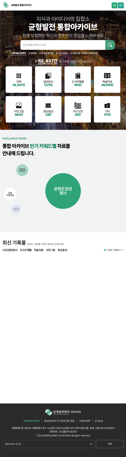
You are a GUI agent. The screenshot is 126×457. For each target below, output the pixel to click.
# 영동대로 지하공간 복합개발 (84, 53)
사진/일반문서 (9, 252)
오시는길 (99, 421)
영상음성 (62, 252)
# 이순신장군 (62, 53)
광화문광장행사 (63, 191)
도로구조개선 (10, 194)
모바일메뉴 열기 (121, 5)
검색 (110, 45)
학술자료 (39, 252)
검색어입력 (15, 45)
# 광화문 (33, 53)
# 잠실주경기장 (46, 53)
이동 (110, 443)
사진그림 (50, 252)
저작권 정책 (84, 421)
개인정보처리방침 (31, 421)
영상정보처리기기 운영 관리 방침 (59, 421)
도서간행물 (26, 252)
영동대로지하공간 (22, 170)
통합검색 (114, 5)
